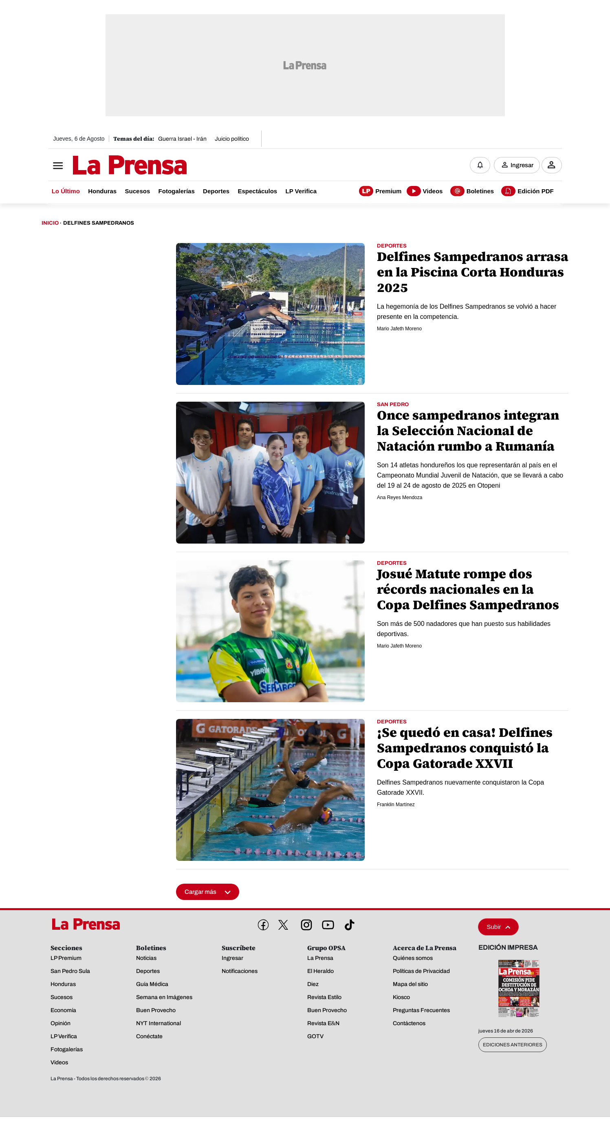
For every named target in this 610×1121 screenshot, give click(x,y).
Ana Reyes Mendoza (399, 498)
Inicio (50, 223)
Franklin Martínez (396, 805)
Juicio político (232, 139)
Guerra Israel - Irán (182, 139)
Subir (498, 927)
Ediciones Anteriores (512, 1045)
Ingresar (522, 165)
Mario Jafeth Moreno (399, 329)
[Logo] (109, 166)
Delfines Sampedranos (98, 223)
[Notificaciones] (480, 165)
